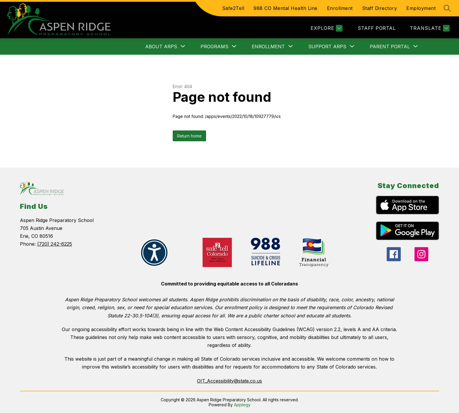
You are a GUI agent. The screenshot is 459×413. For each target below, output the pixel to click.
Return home (189, 135)
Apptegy (242, 404)
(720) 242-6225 (54, 244)
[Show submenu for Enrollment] (268, 46)
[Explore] (325, 28)
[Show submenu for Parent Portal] (390, 46)
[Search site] (447, 8)
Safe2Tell (233, 8)
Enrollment (340, 8)
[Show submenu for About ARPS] (161, 46)
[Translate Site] (429, 28)
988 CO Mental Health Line (286, 8)
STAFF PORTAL (376, 28)
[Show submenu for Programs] (214, 46)
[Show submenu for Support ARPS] (327, 46)
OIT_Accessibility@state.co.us (229, 381)
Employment (421, 8)
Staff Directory (379, 8)
